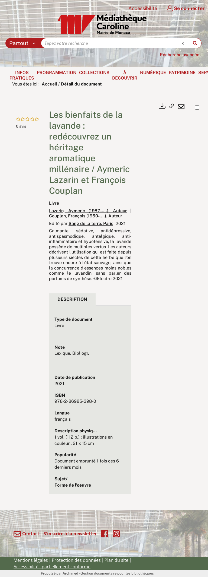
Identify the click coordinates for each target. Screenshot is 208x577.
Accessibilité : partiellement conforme (52, 567)
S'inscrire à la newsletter (70, 534)
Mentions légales (31, 560)
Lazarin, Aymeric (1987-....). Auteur (88, 210)
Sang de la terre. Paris (91, 223)
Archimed (70, 573)
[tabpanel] (90, 402)
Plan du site (116, 560)
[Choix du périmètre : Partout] (23, 43)
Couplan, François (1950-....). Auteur (85, 215)
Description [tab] (72, 299)
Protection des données (76, 560)
